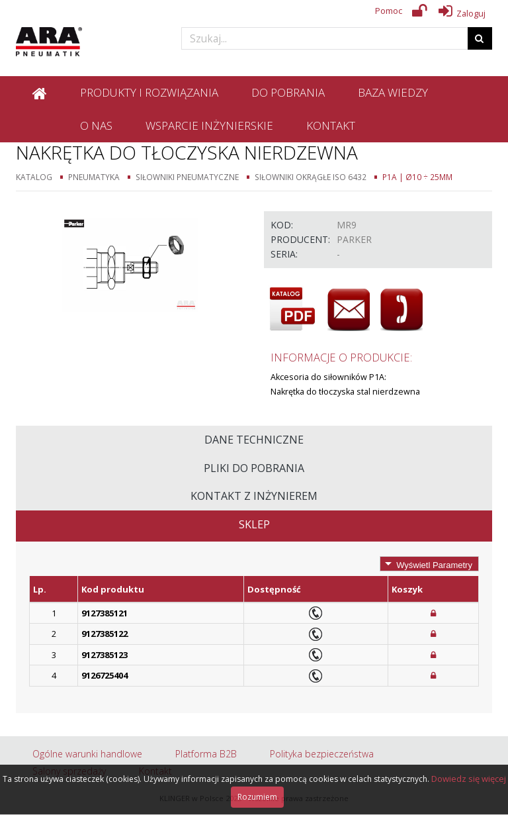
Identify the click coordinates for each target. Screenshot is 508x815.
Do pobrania (288, 92)
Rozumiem (257, 796)
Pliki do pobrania (254, 468)
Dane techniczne (254, 439)
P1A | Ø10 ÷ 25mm (417, 176)
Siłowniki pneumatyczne (187, 176)
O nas (96, 125)
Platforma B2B (206, 753)
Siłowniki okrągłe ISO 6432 (310, 176)
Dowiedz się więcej (468, 779)
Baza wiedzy (393, 92)
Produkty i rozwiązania (149, 92)
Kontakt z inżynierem (254, 496)
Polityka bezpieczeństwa (322, 753)
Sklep (254, 524)
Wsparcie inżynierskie (209, 125)
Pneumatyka (94, 176)
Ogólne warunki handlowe (87, 753)
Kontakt (330, 125)
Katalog (34, 176)
